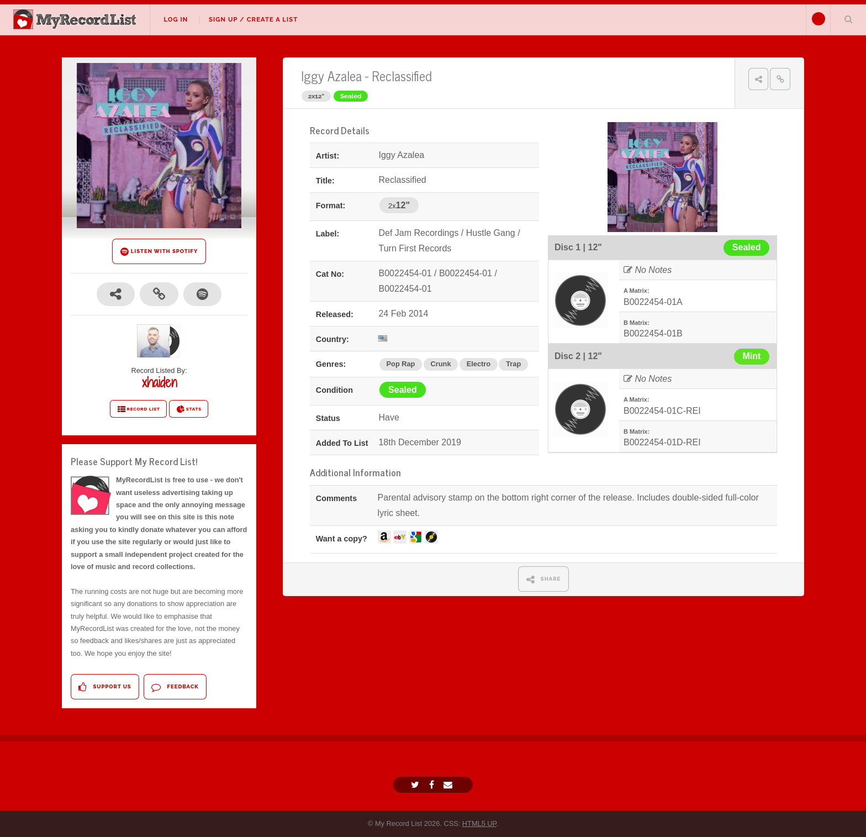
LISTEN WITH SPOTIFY (159, 251)
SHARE (543, 579)
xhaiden (159, 382)
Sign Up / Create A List (253, 19)
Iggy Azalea (331, 75)
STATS (189, 409)
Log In (175, 19)
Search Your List (848, 18)
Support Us (104, 687)
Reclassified (402, 75)
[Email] (449, 784)
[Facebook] (433, 784)
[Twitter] (416, 784)
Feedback (174, 687)
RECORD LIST (138, 409)
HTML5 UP (479, 823)
